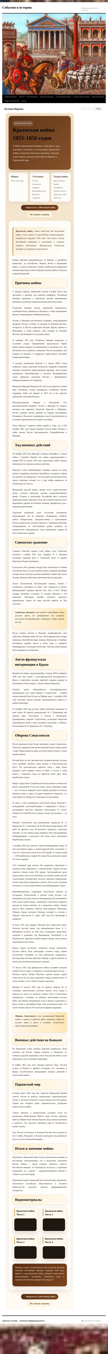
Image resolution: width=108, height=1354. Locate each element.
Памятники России (97, 97)
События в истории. (17, 7)
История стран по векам (81, 97)
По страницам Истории (63, 97)
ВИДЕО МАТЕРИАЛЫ (12, 101)
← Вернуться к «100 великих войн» (40, 207)
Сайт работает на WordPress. (92, 1321)
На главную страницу (39, 214)
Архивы (23, 101)
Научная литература (46, 97)
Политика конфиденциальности (32, 1321)
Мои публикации (32, 97)
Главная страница (11, 97)
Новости (21, 97)
